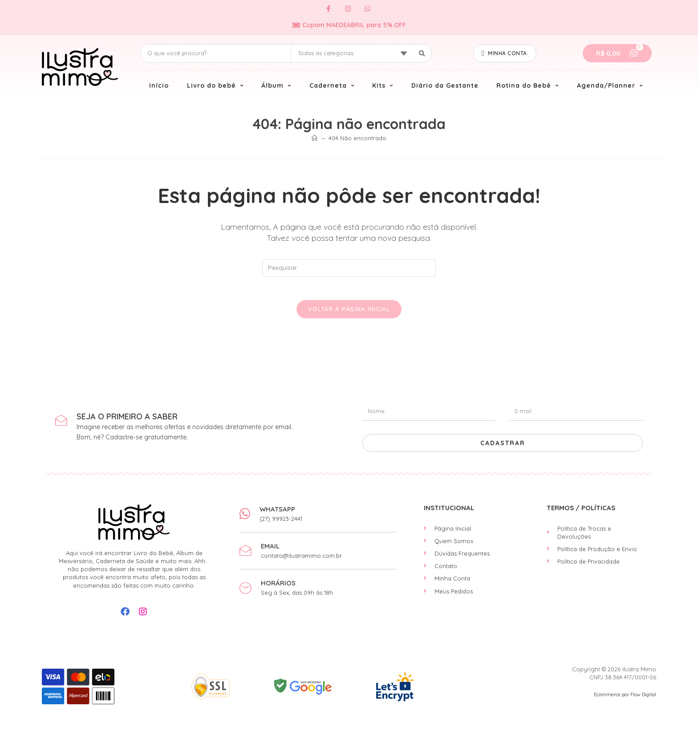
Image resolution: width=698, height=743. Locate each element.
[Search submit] (422, 53)
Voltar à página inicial (349, 312)
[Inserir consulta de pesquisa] (349, 268)
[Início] (314, 138)
